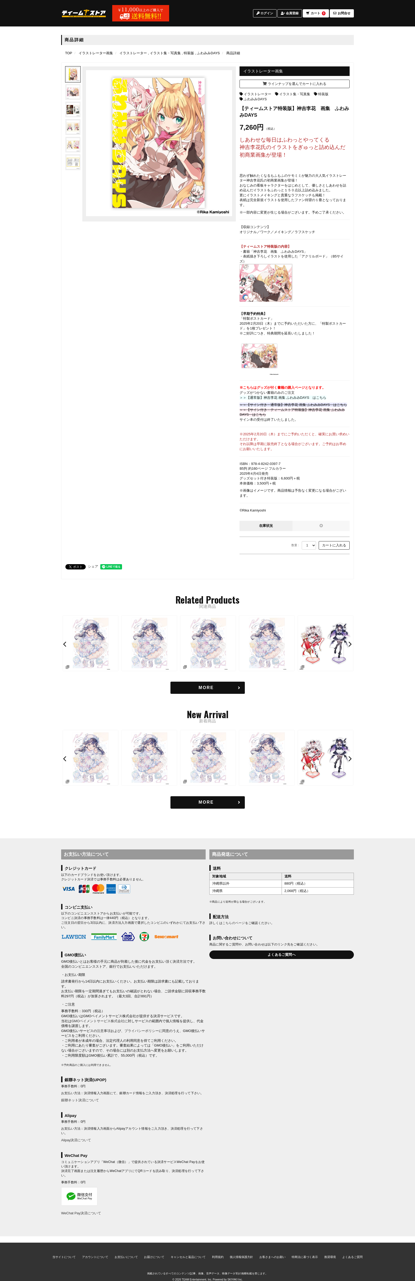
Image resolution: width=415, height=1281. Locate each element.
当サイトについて (64, 1250)
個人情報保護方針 (241, 1250)
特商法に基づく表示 (305, 1250)
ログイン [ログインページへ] (264, 14)
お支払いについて (126, 1250)
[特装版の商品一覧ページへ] (188, 53)
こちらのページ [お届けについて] (233, 923)
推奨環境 (330, 1250)
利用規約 (218, 1250)
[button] (65, 644)
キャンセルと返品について (188, 1250)
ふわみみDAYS (255, 99)
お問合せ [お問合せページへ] (341, 14)
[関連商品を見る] (207, 688)
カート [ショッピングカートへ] (316, 14)
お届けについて (154, 1250)
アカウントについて (95, 1250)
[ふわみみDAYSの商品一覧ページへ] (207, 53)
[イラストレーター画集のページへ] (96, 53)
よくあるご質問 (352, 1250)
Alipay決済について (76, 1140)
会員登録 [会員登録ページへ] (289, 14)
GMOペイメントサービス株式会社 (97, 1021)
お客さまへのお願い (272, 1250)
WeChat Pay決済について (81, 1213)
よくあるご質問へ (282, 955)
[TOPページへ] (84, 14)
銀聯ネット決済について (80, 1100)
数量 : (295, 545)
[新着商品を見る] (207, 802)
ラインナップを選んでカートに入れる (294, 84)
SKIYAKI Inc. (234, 1273)
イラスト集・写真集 (294, 94)
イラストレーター (257, 94)
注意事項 (104, 1031)
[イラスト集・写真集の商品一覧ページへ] (164, 53)
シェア (93, 566)
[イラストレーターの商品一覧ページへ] (133, 53)
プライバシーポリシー (141, 1031)
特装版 (323, 94)
